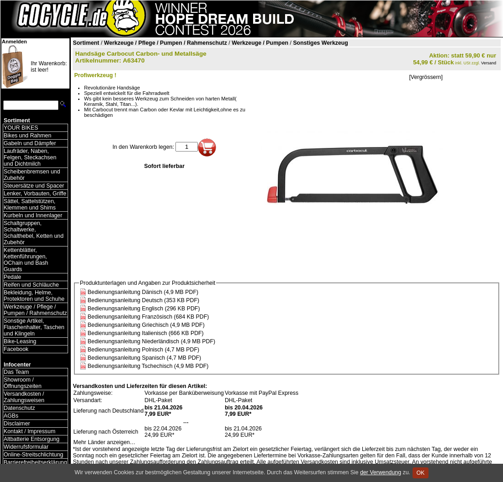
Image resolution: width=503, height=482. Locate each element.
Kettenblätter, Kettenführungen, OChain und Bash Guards (26, 259)
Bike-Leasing (20, 341)
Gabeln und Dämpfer (30, 143)
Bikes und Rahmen (27, 135)
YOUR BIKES (21, 128)
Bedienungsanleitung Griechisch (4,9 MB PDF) (146, 325)
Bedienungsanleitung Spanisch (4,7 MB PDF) (144, 358)
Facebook (16, 349)
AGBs (11, 416)
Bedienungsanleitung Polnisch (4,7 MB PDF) (143, 349)
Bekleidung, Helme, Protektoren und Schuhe (34, 295)
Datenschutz (19, 408)
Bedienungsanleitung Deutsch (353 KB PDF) (143, 300)
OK (420, 473)
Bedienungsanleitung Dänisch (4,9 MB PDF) (143, 292)
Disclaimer (17, 423)
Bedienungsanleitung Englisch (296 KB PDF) (144, 308)
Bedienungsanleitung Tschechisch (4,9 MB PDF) (148, 366)
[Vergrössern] (425, 77)
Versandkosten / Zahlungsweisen (24, 397)
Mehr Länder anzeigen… (105, 442)
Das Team (16, 372)
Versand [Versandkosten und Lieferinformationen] (488, 63)
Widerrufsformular (26, 447)
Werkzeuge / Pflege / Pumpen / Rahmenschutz (35, 310)
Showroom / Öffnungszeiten (23, 383)
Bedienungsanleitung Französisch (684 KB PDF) (148, 317)
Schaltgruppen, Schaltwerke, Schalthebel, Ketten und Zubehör (34, 233)
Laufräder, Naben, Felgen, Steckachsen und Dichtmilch (30, 157)
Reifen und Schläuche (31, 285)
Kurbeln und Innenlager (33, 215)
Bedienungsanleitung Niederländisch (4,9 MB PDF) (151, 341)
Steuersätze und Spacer (34, 186)
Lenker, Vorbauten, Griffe (35, 193)
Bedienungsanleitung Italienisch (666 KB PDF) (146, 333)
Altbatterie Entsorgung (31, 439)
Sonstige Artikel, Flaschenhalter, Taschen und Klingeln (34, 327)
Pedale (12, 277)
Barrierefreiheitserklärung (35, 462)
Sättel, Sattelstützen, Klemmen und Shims (30, 204)
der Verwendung (380, 472)
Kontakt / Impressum (29, 431)
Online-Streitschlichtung (33, 454)
